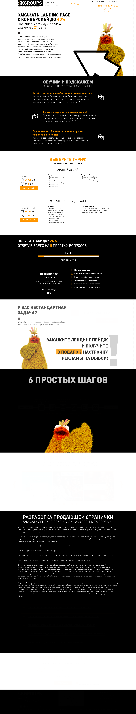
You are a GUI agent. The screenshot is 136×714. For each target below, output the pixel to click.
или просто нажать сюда (108, 6)
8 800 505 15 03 (113, 4)
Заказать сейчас (29, 220)
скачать (107, 208)
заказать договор (101, 210)
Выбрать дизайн (29, 188)
